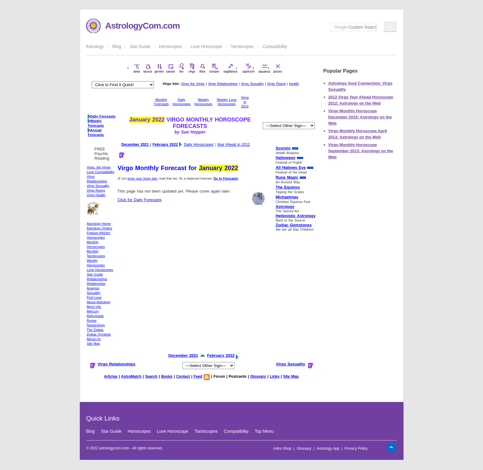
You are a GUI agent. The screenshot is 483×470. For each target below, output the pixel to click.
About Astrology (99, 302)
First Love (94, 297)
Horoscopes (170, 46)
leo (181, 68)
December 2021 (135, 144)
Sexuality (94, 293)
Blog (116, 46)
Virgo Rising (276, 84)
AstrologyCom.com (142, 25)
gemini (159, 68)
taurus (148, 68)
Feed (198, 376)
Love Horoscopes (100, 270)
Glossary (258, 376)
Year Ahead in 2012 (233, 144)
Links (274, 376)
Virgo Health (96, 195)
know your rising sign (142, 178)
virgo (192, 68)
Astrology (95, 46)
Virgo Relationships (222, 84)
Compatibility (274, 46)
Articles (110, 376)
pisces (277, 68)
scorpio (214, 68)
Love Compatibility (101, 172)
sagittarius (230, 68)
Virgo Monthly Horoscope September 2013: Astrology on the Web (360, 150)
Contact (183, 376)
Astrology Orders (99, 228)
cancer (170, 68)
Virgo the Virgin (193, 84)
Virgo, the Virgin (99, 167)
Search (151, 376)
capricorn (248, 68)
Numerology (96, 325)
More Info (94, 307)
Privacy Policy (356, 448)
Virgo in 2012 (245, 102)
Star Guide (140, 46)
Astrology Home (99, 223)
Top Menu (264, 431)
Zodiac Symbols (99, 334)
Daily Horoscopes (198, 144)
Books (166, 376)
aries (136, 68)
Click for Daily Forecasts (140, 199)
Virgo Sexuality (252, 84)
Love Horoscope (206, 46)
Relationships (97, 279)
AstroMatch (131, 376)
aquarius (264, 68)
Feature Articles (98, 233)
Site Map (93, 343)
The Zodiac (95, 330)
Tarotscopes (242, 46)
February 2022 (165, 144)
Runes (92, 320)
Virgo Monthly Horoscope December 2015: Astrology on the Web (360, 117)
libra (202, 68)
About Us (94, 339)
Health (294, 84)
